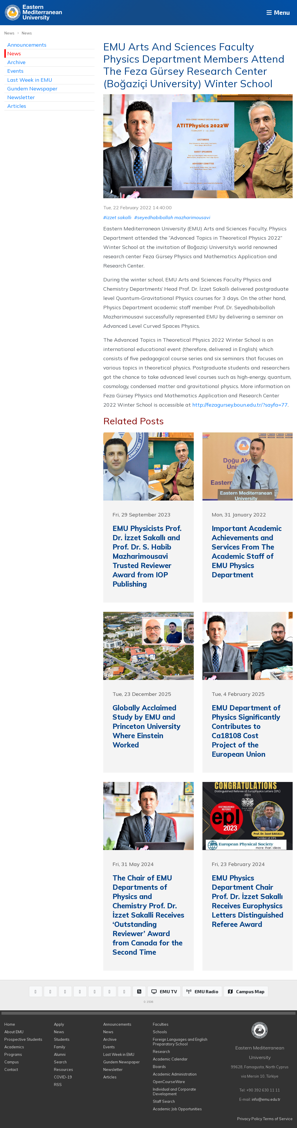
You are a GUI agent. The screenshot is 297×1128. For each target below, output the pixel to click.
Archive (16, 62)
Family (59, 1047)
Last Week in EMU (29, 80)
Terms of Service (278, 1118)
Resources (63, 1069)
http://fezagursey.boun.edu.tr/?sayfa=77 (240, 404)
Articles (16, 106)
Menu (275, 12)
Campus (11, 1062)
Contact (11, 1069)
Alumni (60, 1054)
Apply (59, 1024)
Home (9, 1024)
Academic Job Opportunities (177, 1109)
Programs (13, 1054)
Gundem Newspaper (32, 88)
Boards (159, 1066)
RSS (58, 1084)
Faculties (161, 1024)
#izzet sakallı (117, 217)
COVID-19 (63, 1077)
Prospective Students (23, 1039)
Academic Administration (175, 1074)
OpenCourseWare (169, 1081)
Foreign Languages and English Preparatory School (180, 1041)
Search (60, 1062)
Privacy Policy (249, 1118)
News (9, 33)
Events (15, 71)
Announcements (26, 44)
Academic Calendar (170, 1059)
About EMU (13, 1031)
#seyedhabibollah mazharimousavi (172, 217)
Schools (160, 1031)
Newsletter (21, 97)
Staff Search (164, 1101)
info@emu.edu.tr (266, 1099)
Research (161, 1051)
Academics (14, 1047)
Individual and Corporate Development (174, 1091)
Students (62, 1039)
